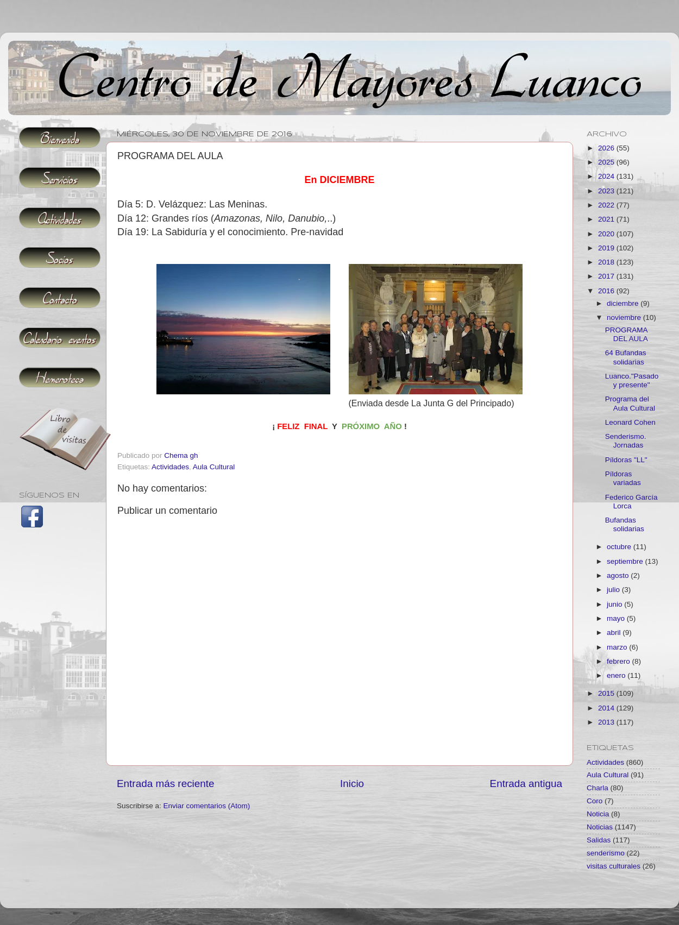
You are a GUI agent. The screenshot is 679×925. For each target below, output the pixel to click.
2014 (607, 708)
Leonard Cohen (630, 422)
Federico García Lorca (631, 501)
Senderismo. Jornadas (625, 440)
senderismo (606, 853)
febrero (619, 661)
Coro (594, 801)
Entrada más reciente (166, 783)
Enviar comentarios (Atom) (207, 806)
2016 (607, 291)
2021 (607, 219)
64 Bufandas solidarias (625, 357)
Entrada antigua (526, 783)
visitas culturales (613, 866)
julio (614, 590)
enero (617, 675)
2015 (607, 693)
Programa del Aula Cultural (630, 403)
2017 (607, 276)
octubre (620, 547)
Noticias (600, 827)
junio (615, 604)
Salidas (599, 840)
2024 (607, 176)
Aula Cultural (214, 467)
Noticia (598, 814)
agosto (619, 575)
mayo (617, 618)
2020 (607, 234)
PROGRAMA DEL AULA (626, 334)
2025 (607, 162)
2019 (607, 248)
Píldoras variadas (623, 478)
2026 (607, 148)
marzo (618, 647)
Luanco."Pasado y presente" (632, 380)
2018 (607, 262)
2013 (607, 722)
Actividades (170, 467)
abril (615, 632)
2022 (607, 205)
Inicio (352, 783)
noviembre (625, 317)
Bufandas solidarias (624, 524)
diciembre (623, 303)
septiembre (626, 561)
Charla (597, 788)
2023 (607, 191)
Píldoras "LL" (626, 460)
